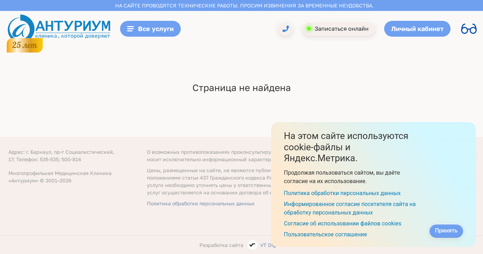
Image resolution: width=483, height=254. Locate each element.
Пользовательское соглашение (325, 234)
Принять (446, 230)
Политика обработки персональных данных (201, 203)
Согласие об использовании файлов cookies (342, 223)
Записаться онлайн (342, 28)
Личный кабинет (417, 28)
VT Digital (272, 245)
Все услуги (150, 28)
